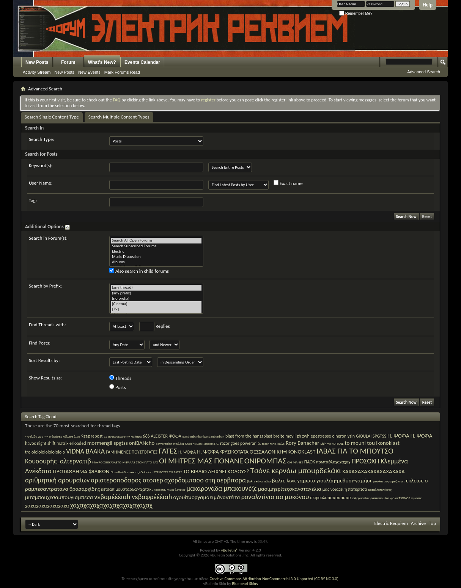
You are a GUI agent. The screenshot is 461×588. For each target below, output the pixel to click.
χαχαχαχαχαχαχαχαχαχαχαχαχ (111, 505)
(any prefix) (156, 293)
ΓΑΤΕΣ (168, 451)
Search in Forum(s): (48, 238)
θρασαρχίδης (84, 488)
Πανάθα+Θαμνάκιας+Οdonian (131, 472)
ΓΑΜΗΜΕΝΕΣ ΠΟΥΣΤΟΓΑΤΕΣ (131, 452)
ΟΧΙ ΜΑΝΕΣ (295, 462)
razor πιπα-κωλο (273, 443)
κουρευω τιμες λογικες (169, 489)
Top (432, 523)
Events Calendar (142, 62)
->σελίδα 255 (34, 436)
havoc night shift (40, 443)
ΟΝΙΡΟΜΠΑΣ (265, 461)
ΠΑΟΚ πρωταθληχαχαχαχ (327, 462)
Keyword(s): (41, 165)
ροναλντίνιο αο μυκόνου (275, 497)
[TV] (156, 309)
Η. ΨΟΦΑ (187, 452)
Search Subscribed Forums (156, 246)
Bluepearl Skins (245, 583)
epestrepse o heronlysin (333, 436)
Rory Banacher (302, 442)
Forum (68, 62)
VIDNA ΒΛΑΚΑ (85, 451)
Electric (156, 251)
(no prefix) (156, 298)
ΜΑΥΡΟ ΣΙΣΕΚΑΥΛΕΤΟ (106, 462)
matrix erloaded (71, 443)
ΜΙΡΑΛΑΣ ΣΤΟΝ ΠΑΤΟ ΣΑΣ (140, 462)
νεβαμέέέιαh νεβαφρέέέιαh (133, 497)
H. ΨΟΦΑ (422, 435)
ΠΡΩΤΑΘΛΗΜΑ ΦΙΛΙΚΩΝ (81, 471)
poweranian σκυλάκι (170, 443)
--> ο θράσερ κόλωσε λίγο (62, 436)
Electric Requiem (391, 523)
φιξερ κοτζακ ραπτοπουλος (370, 498)
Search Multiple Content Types (118, 117)
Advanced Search (423, 72)
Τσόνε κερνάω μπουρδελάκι (295, 471)
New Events (89, 72)
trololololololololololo (45, 452)
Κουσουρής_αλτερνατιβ (58, 461)
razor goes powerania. (240, 443)
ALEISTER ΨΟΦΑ (166, 436)
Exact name (288, 183)
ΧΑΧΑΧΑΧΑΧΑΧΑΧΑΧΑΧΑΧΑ (373, 471)
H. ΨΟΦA (398, 435)
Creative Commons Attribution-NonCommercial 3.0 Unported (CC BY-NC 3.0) (273, 578)
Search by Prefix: (45, 286)
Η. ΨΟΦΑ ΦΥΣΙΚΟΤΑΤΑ (223, 451)
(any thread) (156, 287)
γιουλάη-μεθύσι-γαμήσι (343, 480)
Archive (418, 523)
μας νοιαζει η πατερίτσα (345, 489)
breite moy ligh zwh (292, 436)
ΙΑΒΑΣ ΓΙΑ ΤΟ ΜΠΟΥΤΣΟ (354, 451)
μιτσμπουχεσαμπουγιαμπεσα (59, 497)
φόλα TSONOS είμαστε (406, 498)
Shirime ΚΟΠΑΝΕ (332, 443)
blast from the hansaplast (248, 436)
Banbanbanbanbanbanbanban (203, 436)
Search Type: (41, 139)
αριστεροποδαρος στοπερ (127, 480)
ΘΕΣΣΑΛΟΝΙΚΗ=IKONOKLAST (282, 451)
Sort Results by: (44, 360)
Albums (156, 262)
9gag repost (92, 436)
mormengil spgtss (107, 442)
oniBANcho (142, 442)
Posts (117, 387)
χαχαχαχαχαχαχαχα (47, 505)
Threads (120, 378)
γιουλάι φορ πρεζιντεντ (389, 481)
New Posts (37, 62)
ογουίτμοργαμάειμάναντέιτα (206, 497)
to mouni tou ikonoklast (372, 442)
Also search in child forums (139, 271)
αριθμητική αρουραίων (57, 480)
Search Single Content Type (52, 117)
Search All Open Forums (156, 240)
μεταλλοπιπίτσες (380, 489)
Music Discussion (156, 256)
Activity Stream (36, 72)
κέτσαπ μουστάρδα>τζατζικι (127, 489)
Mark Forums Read (122, 72)
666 (146, 436)
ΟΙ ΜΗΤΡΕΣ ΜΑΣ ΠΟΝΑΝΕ (201, 461)
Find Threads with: (47, 324)
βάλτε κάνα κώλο (259, 481)
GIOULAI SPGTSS (371, 436)
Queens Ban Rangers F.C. (202, 443)
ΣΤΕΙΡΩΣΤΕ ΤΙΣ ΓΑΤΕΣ (168, 472)
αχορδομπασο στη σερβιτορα (205, 480)
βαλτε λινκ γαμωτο (293, 480)
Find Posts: (39, 343)
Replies (154, 326)
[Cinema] (156, 304)
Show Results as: (45, 378)
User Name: (40, 183)
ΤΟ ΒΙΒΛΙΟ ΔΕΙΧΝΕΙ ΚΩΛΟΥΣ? (216, 471)
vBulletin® (229, 550)
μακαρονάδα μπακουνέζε (221, 488)
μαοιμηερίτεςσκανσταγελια (289, 488)
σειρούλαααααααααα (330, 497)
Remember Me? (355, 13)
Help (428, 5)
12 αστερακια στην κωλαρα (123, 436)
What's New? (102, 62)
